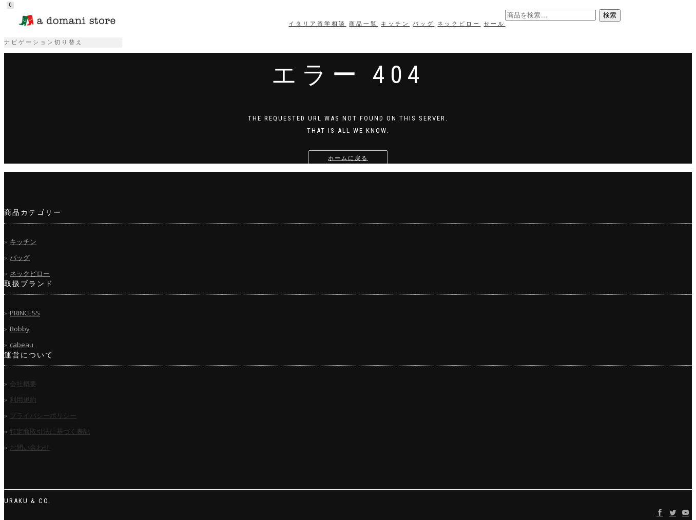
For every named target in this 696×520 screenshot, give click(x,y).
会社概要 (23, 383)
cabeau (21, 344)
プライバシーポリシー (43, 415)
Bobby (20, 328)
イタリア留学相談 (317, 24)
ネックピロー (458, 24)
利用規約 (23, 399)
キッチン (395, 24)
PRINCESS (25, 312)
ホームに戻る (348, 158)
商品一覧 (363, 24)
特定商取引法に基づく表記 (50, 431)
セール (494, 24)
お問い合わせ (30, 447)
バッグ (423, 24)
